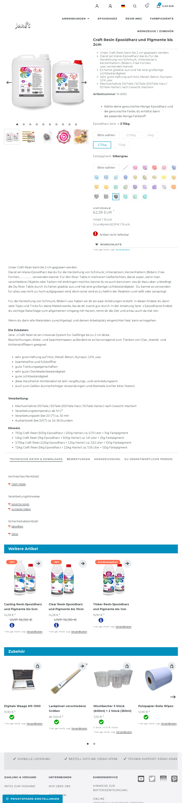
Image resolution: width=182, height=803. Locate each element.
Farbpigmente (162, 18)
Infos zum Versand (19, 786)
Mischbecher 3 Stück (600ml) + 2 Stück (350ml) (112, 708)
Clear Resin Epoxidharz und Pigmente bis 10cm (66, 607)
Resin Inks (134, 18)
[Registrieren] (110, 6)
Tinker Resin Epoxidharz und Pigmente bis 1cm (111, 607)
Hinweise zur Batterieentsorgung (110, 788)
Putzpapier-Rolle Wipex (155, 706)
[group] (24, 577)
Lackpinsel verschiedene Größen (67, 708)
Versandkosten (122, 249)
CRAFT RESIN (19, 484)
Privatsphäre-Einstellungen (32, 798)
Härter (15, 534)
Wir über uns (60, 786)
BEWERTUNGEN (78, 459)
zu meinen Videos (21, 509)
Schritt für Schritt (20, 504)
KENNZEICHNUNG (107, 459)
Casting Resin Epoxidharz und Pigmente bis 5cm (23, 607)
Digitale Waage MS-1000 (22, 706)
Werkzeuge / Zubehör (155, 31)
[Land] (123, 6)
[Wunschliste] (147, 6)
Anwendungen (74, 18)
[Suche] (135, 6)
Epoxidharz (107, 18)
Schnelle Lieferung (34, 759)
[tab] (36, 459)
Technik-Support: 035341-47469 (152, 759)
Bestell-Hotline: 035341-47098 (93, 759)
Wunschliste (108, 244)
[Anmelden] (97, 6)
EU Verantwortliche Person (149, 459)
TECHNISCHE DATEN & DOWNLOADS (36, 459)
